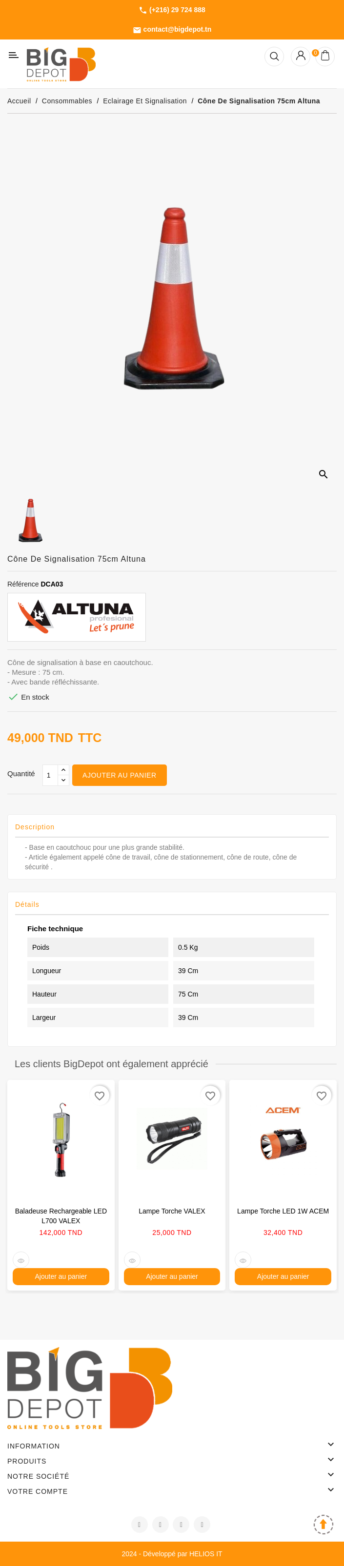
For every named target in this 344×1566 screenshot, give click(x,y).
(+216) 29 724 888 (172, 10)
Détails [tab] (27, 904)
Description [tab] (35, 827)
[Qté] (50, 775)
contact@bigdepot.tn (172, 29)
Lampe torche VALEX (172, 1211)
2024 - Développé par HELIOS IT (171, 1554)
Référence (23, 584)
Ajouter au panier (119, 775)
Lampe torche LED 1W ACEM (283, 1211)
